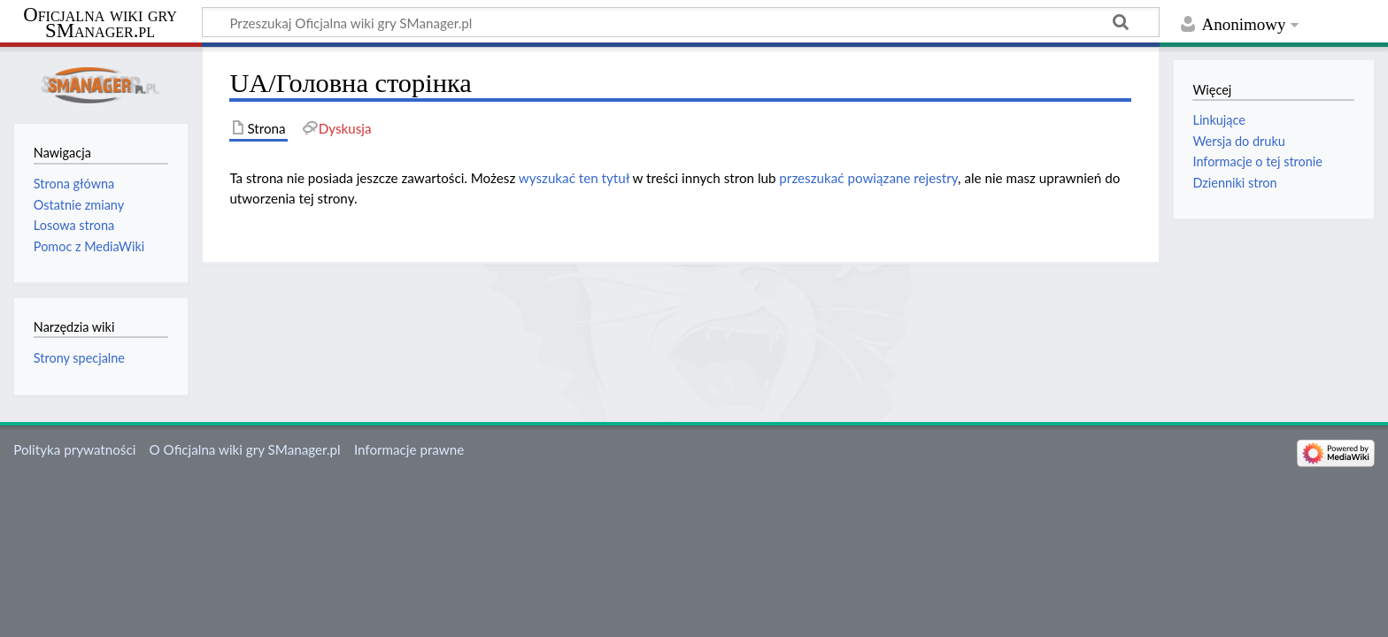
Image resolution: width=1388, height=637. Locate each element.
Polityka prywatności (74, 449)
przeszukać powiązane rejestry (868, 178)
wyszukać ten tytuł (574, 178)
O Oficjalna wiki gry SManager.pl (245, 449)
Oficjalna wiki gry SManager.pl (100, 23)
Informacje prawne (409, 449)
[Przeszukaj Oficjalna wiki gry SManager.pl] (681, 22)
